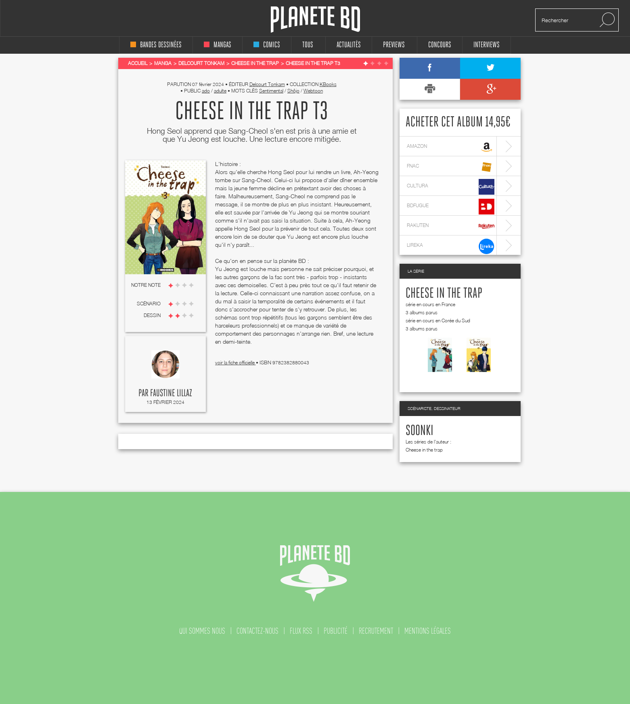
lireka (450, 246)
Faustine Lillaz (171, 393)
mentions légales (427, 630)
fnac (450, 167)
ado (206, 91)
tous (307, 45)
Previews (394, 45)
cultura (450, 187)
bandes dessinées (156, 45)
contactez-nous (257, 630)
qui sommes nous (202, 630)
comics (266, 45)
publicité (335, 630)
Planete (315, 19)
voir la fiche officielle (235, 362)
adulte (220, 91)
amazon (450, 147)
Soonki (419, 431)
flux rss (301, 630)
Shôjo (293, 91)
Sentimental (271, 91)
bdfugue (450, 206)
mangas (217, 45)
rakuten (450, 226)
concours (439, 45)
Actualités (349, 45)
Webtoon (313, 91)
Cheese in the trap (444, 293)
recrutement (376, 630)
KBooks (328, 84)
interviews (486, 45)
